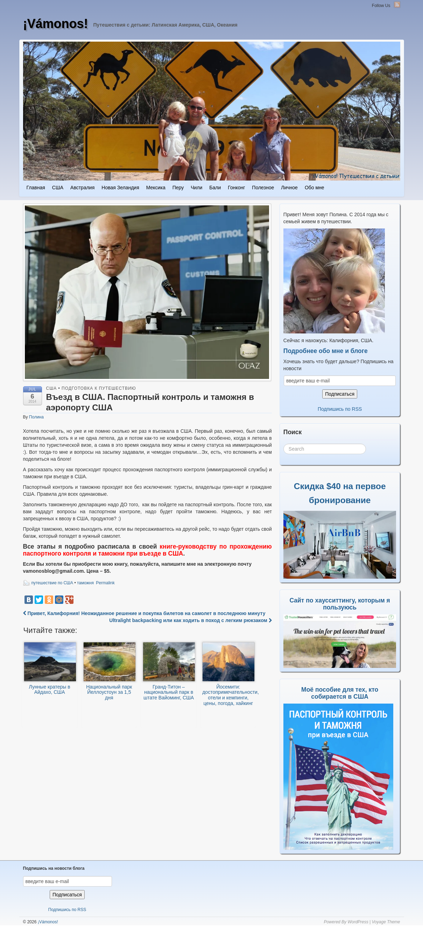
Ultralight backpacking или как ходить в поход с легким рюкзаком (190, 620)
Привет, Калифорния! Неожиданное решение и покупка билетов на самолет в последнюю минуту (144, 613)
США (57, 187)
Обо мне (314, 187)
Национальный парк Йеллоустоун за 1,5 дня (109, 671)
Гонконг (236, 187)
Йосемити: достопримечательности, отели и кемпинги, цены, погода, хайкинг (229, 674)
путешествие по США (52, 582)
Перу (178, 187)
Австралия (82, 187)
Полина (36, 417)
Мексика (155, 187)
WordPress (357, 921)
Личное (289, 187)
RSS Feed (397, 4)
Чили (196, 187)
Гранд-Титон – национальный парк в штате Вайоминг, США (169, 671)
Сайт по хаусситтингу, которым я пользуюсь (340, 604)
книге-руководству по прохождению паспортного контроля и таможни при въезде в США (147, 550)
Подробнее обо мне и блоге (325, 350)
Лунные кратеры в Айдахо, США (50, 668)
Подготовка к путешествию (99, 388)
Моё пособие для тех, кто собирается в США (339, 693)
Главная (36, 187)
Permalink (105, 582)
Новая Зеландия (120, 187)
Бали (215, 187)
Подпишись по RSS (340, 409)
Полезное (263, 187)
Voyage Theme (386, 921)
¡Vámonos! (55, 23)
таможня (85, 582)
